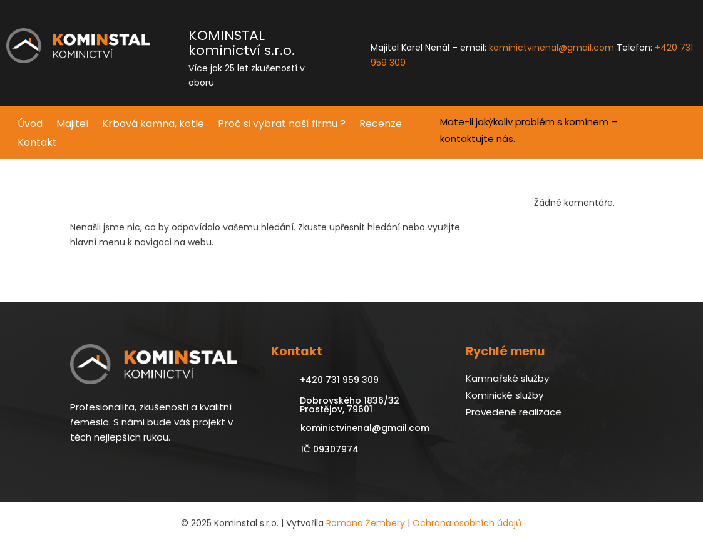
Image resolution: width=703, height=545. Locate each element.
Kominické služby (504, 395)
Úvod (30, 125)
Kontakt (37, 144)
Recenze (380, 125)
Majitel (72, 125)
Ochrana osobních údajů (467, 523)
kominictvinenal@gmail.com (551, 47)
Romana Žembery (365, 523)
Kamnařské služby (507, 378)
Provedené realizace (514, 412)
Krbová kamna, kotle (153, 125)
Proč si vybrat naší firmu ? (282, 125)
